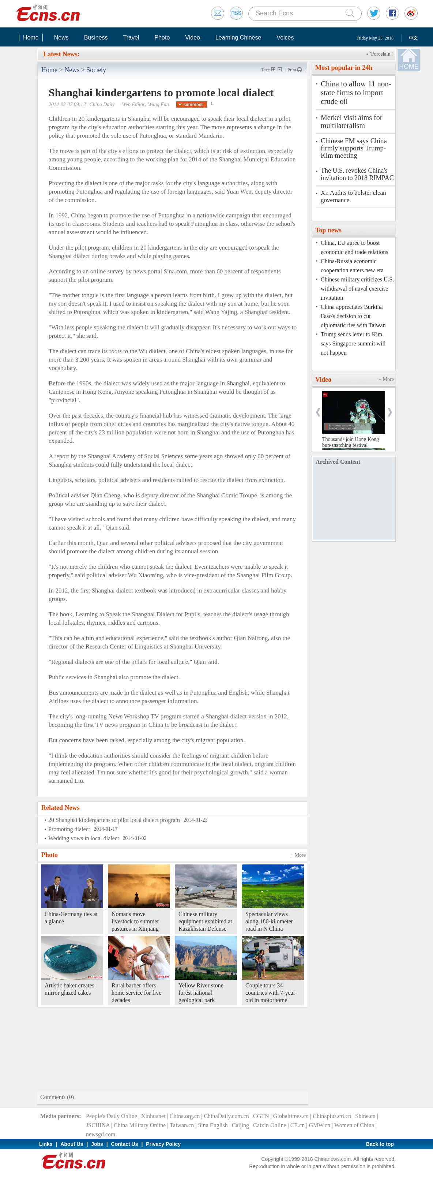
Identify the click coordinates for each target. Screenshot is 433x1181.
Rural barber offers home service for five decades (136, 992)
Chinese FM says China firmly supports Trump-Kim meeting (354, 148)
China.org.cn (185, 1116)
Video (192, 37)
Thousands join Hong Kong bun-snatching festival (350, 442)
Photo (162, 37)
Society (96, 70)
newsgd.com (100, 1134)
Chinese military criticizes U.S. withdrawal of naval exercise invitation (357, 288)
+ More (298, 855)
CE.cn (297, 1125)
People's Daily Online (111, 1116)
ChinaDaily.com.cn (226, 1116)
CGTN (261, 1116)
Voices (285, 37)
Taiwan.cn (182, 1125)
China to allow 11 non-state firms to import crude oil (356, 92)
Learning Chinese (238, 37)
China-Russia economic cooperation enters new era (352, 265)
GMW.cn (319, 1125)
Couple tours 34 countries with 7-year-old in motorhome (271, 992)
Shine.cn (365, 1116)
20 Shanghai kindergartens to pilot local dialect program (114, 820)
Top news (328, 230)
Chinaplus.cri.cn (332, 1116)
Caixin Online (269, 1125)
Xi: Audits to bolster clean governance (353, 196)
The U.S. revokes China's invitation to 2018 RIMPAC (357, 174)
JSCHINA (98, 1125)
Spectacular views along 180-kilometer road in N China (269, 921)
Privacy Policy (163, 1144)
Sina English (212, 1125)
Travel (131, 37)
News (61, 37)
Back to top (380, 1144)
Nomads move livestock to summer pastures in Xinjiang (135, 921)
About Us (71, 1144)
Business (96, 37)
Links (46, 1144)
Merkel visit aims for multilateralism (351, 121)
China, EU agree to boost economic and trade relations (354, 247)
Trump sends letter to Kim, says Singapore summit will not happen (353, 343)
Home (31, 37)
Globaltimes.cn (291, 1116)
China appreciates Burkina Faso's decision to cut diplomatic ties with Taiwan (353, 316)
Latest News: (61, 54)
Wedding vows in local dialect (83, 838)
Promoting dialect (69, 829)
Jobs (97, 1144)
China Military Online (140, 1125)
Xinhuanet (153, 1116)
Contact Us (124, 1144)
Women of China (354, 1125)
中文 (413, 38)
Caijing (240, 1125)
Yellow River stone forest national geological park (200, 992)
